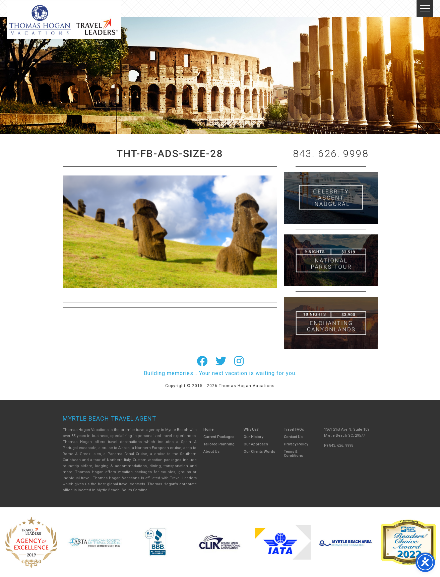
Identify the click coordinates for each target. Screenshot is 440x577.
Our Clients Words (259, 451)
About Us (211, 451)
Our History (253, 437)
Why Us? (251, 429)
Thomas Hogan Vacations (64, 19)
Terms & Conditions (293, 453)
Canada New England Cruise (331, 323)
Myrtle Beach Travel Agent (109, 418)
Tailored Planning (219, 444)
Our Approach (256, 444)
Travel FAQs (294, 429)
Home (208, 429)
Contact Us (293, 437)
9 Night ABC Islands (331, 260)
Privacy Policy (296, 444)
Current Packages (218, 437)
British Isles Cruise (331, 198)
